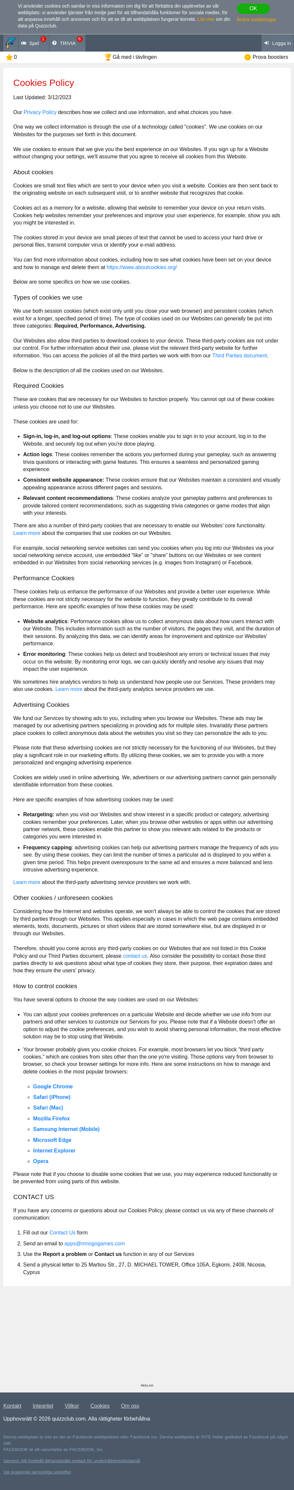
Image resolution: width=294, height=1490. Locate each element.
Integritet (43, 1406)
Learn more (26, 533)
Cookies (100, 1406)
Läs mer (206, 19)
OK (253, 8)
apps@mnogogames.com (95, 1243)
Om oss (130, 1406)
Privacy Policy (40, 112)
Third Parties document (239, 355)
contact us (135, 956)
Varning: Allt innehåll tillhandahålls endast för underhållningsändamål (71, 1460)
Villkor (72, 1406)
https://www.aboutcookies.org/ (142, 267)
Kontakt (12, 1406)
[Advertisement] (147, 1337)
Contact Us (62, 1232)
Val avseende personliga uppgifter (37, 1472)
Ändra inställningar (256, 19)
